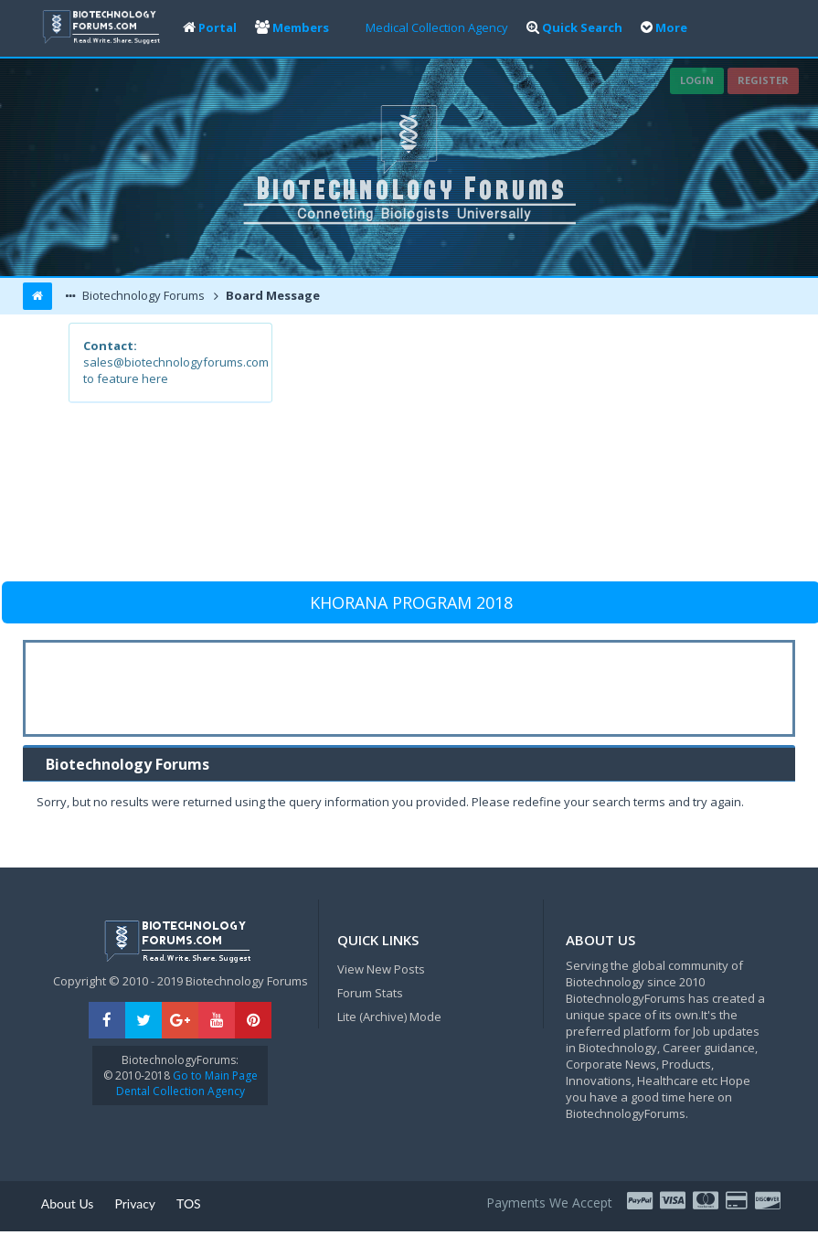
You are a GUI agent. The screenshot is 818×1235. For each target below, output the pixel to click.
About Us (67, 1203)
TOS (188, 1203)
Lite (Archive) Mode (389, 1016)
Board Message (271, 295)
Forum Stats (370, 993)
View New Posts (381, 969)
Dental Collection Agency (180, 1091)
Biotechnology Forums (142, 295)
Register (763, 80)
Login (697, 80)
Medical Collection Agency (437, 27)
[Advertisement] (510, 451)
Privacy (134, 1203)
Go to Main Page (214, 1075)
